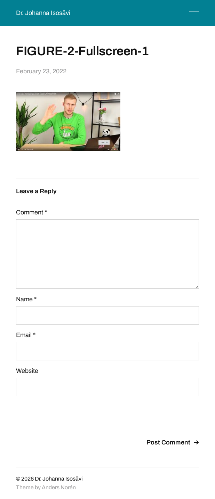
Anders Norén (59, 487)
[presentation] (69, 418)
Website (27, 370)
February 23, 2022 (41, 71)
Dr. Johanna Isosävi (43, 12)
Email (25, 335)
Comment (31, 212)
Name (26, 299)
